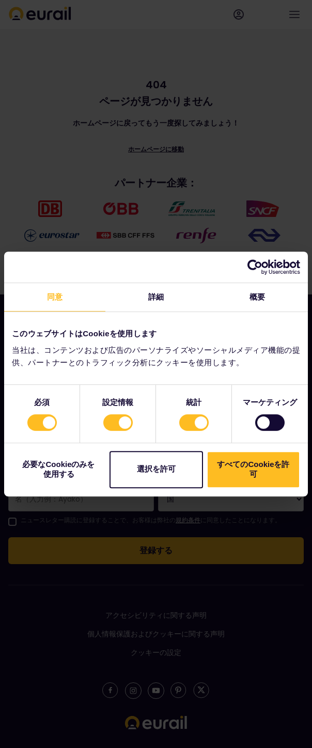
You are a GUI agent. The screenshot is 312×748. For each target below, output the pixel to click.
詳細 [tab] (156, 296)
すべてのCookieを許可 (253, 469)
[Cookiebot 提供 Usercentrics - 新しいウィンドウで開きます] (255, 267)
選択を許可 (156, 468)
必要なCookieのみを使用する (58, 469)
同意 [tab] (55, 296)
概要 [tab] (257, 296)
